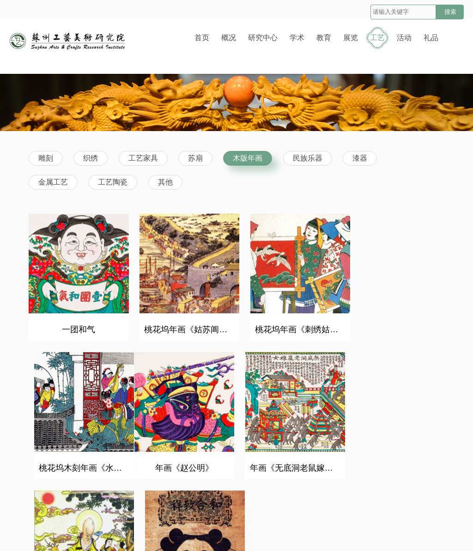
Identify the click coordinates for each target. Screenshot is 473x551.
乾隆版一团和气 (396, 459)
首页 (201, 38)
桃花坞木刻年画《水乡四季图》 (398, 325)
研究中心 (263, 38)
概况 (228, 38)
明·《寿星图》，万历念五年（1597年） (292, 459)
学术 (297, 38)
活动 (404, 38)
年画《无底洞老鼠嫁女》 (185, 459)
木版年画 (247, 158)
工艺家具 (143, 158)
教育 (323, 38)
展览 (350, 38)
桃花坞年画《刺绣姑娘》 (292, 325)
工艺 (377, 38)
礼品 (431, 38)
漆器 (359, 158)
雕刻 (45, 158)
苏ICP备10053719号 (321, 534)
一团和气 (76, 325)
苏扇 (195, 158)
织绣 (90, 158)
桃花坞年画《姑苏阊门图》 (185, 325)
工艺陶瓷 (112, 182)
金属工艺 (53, 182)
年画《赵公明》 (77, 459)
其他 (165, 182)
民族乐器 (307, 158)
